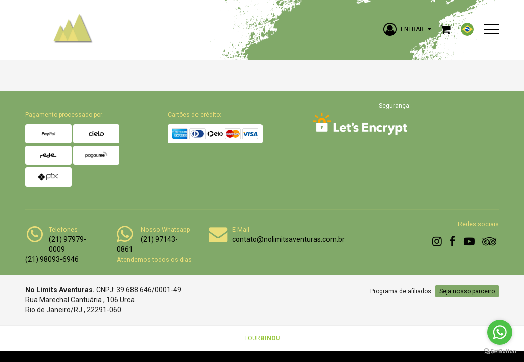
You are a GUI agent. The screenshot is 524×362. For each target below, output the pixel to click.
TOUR (262, 338)
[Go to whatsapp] (499, 332)
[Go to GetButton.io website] (500, 351)
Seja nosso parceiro (467, 291)
